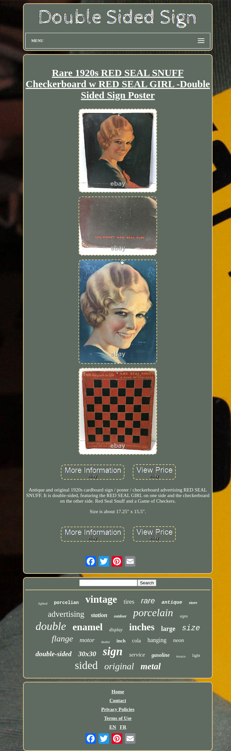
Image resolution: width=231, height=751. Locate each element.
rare (148, 600)
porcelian (66, 602)
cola (136, 640)
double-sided (53, 654)
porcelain (153, 612)
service (137, 655)
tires (129, 601)
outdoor (120, 616)
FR (123, 727)
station (99, 615)
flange (62, 638)
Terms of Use (118, 718)
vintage (101, 599)
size (191, 628)
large (168, 628)
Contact (117, 700)
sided (86, 665)
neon (178, 640)
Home (117, 691)
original (119, 666)
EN (112, 727)
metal (151, 666)
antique (172, 602)
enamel (88, 626)
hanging (157, 640)
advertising (66, 614)
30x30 (87, 654)
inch (121, 640)
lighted (42, 603)
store (193, 602)
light (196, 655)
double (50, 626)
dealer (105, 642)
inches (141, 627)
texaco (181, 656)
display (115, 629)
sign (113, 651)
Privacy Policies (117, 709)
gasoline (160, 655)
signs (184, 616)
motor (87, 639)
